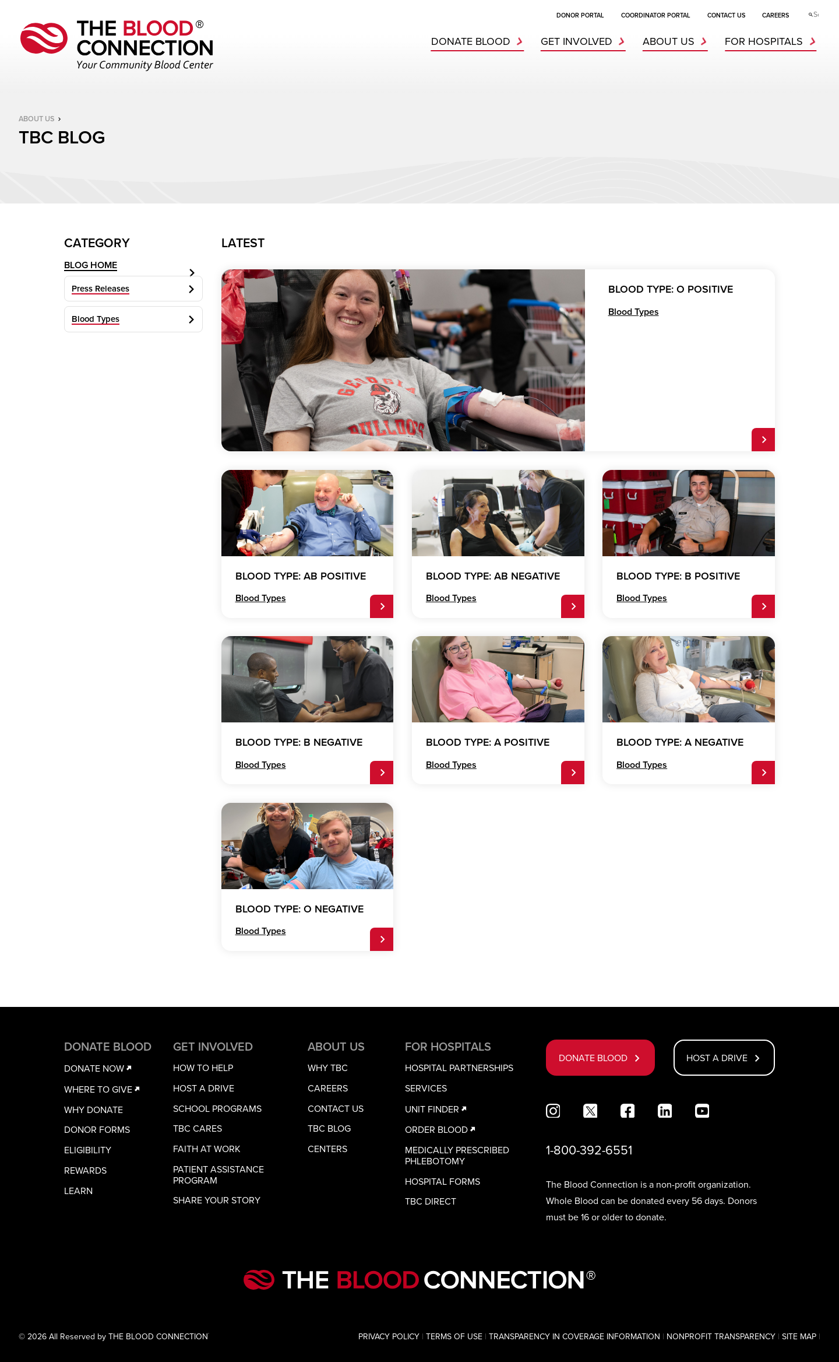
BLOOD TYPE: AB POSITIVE (300, 576)
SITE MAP (799, 1336)
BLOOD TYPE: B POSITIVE (678, 576)
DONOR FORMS (97, 1129)
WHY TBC (328, 1067)
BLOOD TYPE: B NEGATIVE (298, 742)
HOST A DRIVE (203, 1088)
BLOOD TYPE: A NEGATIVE (679, 742)
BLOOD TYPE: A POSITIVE (487, 742)
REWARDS (85, 1170)
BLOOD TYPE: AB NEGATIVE (493, 576)
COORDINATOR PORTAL (655, 15)
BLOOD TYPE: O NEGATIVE (299, 909)
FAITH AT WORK (207, 1148)
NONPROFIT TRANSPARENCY (721, 1336)
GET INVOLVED (585, 42)
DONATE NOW (100, 1068)
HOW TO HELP (203, 1067)
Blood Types (136, 335)
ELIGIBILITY (87, 1149)
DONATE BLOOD (479, 42)
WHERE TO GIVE (104, 1089)
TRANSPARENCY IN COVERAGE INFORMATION (574, 1336)
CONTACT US (726, 15)
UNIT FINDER (438, 1109)
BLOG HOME (136, 273)
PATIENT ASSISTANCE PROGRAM (218, 1175)
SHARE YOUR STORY (216, 1199)
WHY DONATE (93, 1109)
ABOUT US (678, 42)
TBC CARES (197, 1128)
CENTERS (327, 1148)
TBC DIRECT (430, 1201)
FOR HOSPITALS (773, 42)
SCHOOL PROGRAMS (217, 1108)
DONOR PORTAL (580, 15)
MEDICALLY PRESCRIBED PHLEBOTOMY (457, 1155)
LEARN (78, 1190)
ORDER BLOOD (442, 1129)
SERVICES (426, 1088)
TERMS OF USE (454, 1336)
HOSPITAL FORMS (442, 1181)
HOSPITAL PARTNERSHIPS (459, 1067)
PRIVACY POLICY (389, 1336)
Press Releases (136, 304)
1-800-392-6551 (589, 1150)
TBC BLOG (329, 1128)
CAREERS (775, 15)
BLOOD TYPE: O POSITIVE (670, 289)
